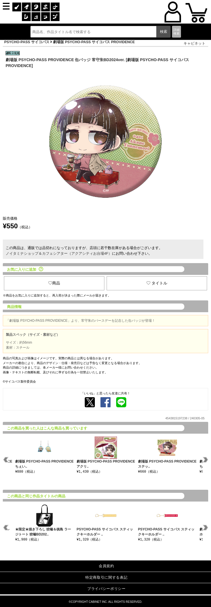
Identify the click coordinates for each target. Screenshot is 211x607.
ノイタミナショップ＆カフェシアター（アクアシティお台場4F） (59, 253)
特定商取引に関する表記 (106, 577)
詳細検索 (176, 31)
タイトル (156, 283)
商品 (54, 283)
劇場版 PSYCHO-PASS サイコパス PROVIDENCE (94, 42)
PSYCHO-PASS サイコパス (26, 42)
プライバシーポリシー (106, 589)
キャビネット (194, 43)
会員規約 (106, 566)
